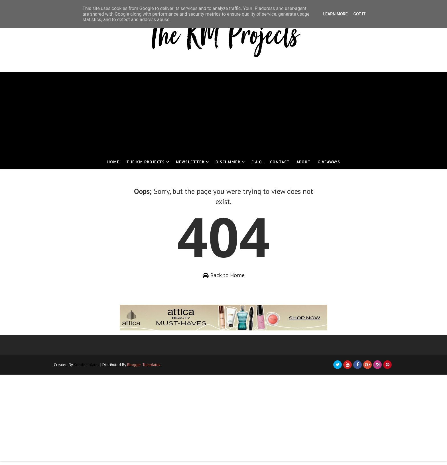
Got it (359, 14)
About (303, 162)
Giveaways (329, 162)
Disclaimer (228, 162)
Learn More (335, 14)
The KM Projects (145, 162)
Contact (280, 162)
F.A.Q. (257, 162)
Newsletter (190, 162)
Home (113, 162)
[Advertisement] (223, 112)
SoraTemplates (92, 368)
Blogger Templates (149, 368)
